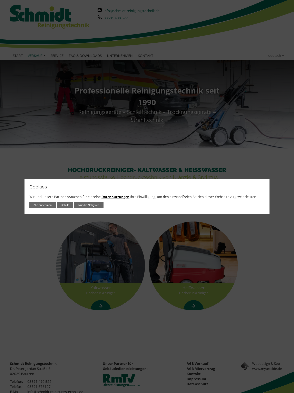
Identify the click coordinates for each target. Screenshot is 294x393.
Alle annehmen (42, 205)
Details (65, 205)
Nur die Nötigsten (88, 205)
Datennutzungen (115, 197)
